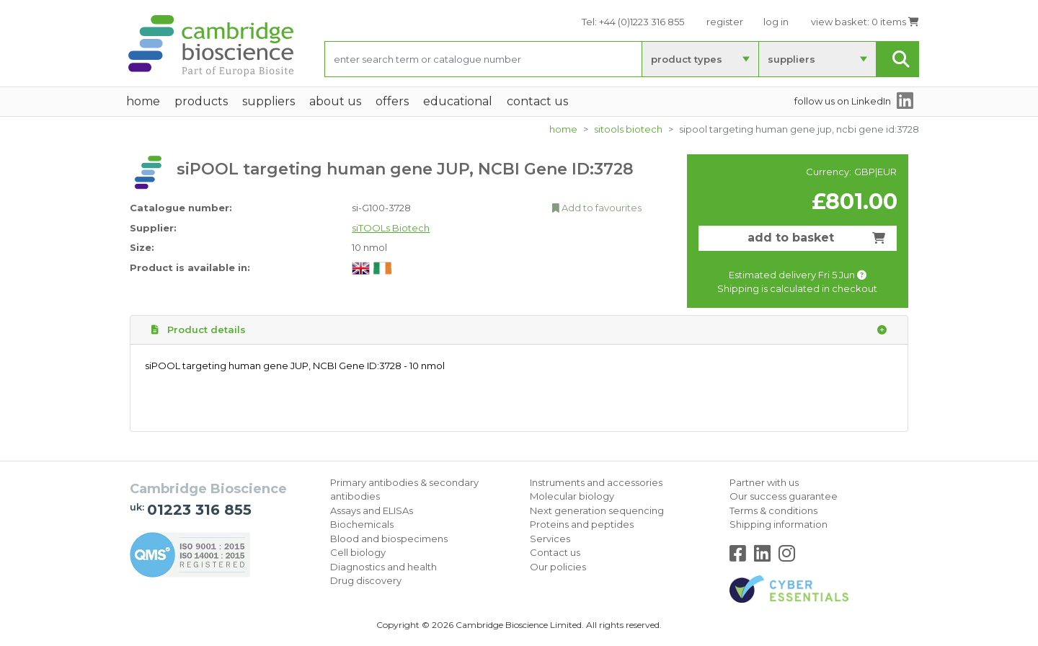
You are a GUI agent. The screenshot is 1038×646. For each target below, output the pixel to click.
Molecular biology (572, 496)
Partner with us (764, 482)
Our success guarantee (783, 496)
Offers (392, 101)
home (143, 101)
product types (686, 59)
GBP (864, 171)
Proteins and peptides (582, 524)
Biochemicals (362, 524)
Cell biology (358, 552)
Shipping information (778, 524)
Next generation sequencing (597, 510)
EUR (887, 171)
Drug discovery (366, 580)
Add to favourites (597, 207)
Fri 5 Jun (842, 274)
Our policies (558, 566)
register (724, 21)
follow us (842, 101)
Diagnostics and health (383, 566)
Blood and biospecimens (389, 538)
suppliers (791, 59)
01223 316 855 (199, 509)
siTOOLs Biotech (628, 129)
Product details (519, 330)
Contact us (555, 552)
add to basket (816, 237)
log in (776, 21)
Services (550, 538)
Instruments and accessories (596, 482)
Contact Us (537, 101)
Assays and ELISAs (371, 510)
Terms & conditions (773, 510)
